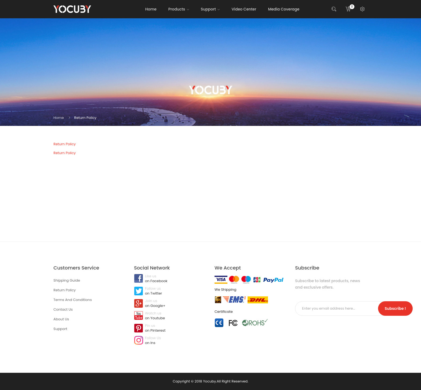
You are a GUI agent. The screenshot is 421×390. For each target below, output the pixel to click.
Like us (170, 279)
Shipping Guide (66, 280)
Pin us (170, 328)
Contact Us (63, 309)
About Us (61, 319)
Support (60, 328)
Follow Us (170, 341)
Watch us (170, 316)
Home (58, 117)
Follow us (170, 291)
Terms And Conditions (72, 299)
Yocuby (209, 381)
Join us (170, 304)
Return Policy (85, 117)
